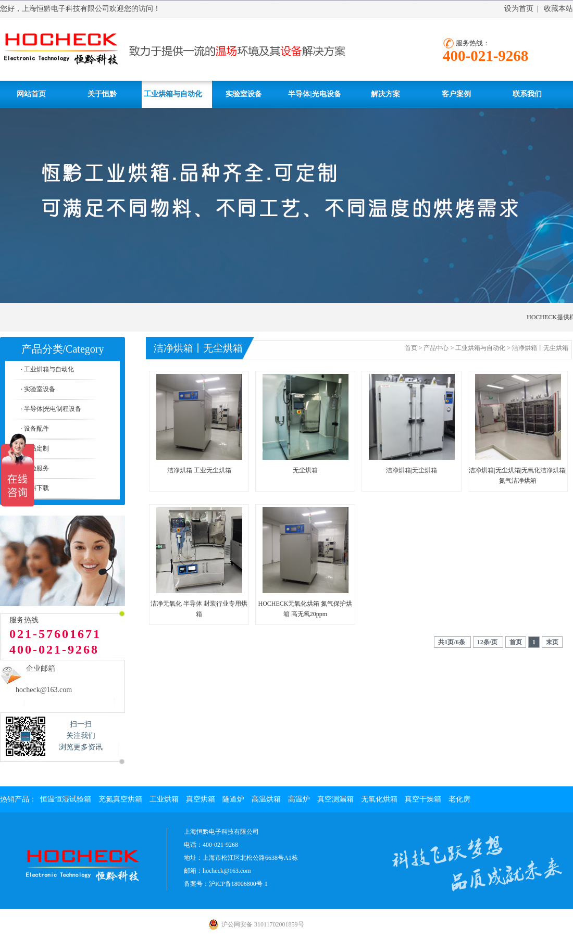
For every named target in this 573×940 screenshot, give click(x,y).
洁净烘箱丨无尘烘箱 (540, 348)
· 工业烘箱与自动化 (47, 369)
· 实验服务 (35, 468)
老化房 (459, 799)
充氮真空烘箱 (120, 799)
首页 (411, 348)
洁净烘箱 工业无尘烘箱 (199, 470)
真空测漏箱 (335, 799)
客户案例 (456, 94)
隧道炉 (233, 799)
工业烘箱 (164, 799)
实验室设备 (244, 94)
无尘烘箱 (305, 470)
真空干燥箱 (423, 799)
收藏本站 (558, 8)
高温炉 (299, 799)
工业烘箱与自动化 (173, 94)
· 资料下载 (35, 488)
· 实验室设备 (38, 389)
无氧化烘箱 (379, 799)
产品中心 (436, 348)
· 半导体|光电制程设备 (51, 408)
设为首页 (518, 8)
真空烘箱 (200, 799)
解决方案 (385, 94)
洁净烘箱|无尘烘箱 (411, 470)
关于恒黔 (102, 94)
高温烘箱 (266, 799)
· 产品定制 (35, 448)
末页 (552, 642)
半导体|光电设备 (314, 94)
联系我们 (527, 94)
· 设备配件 (35, 428)
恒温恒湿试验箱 (65, 799)
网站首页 (31, 94)
